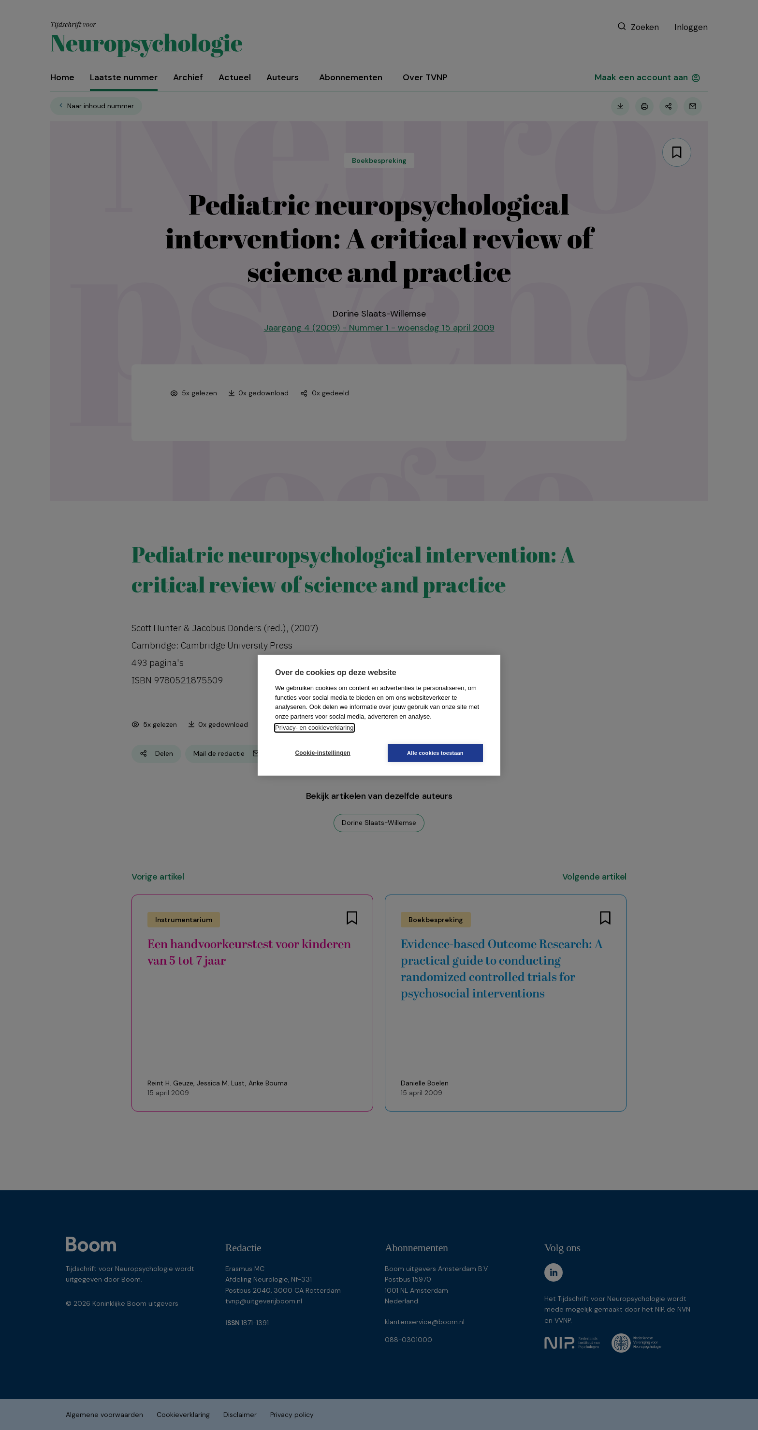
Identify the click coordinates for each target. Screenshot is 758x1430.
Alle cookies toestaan (436, 753)
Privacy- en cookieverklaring (314, 727)
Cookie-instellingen (321, 753)
